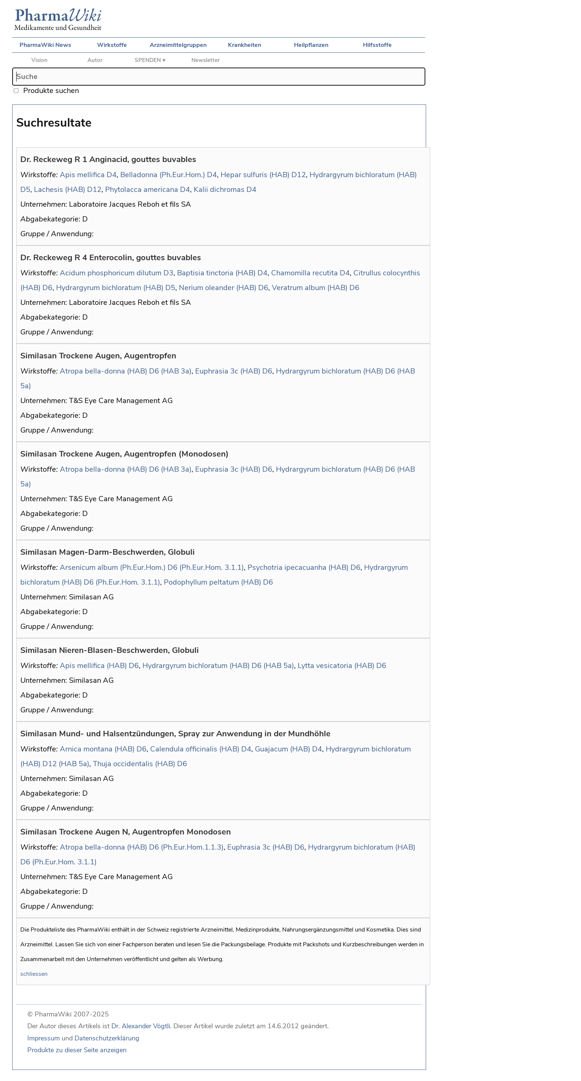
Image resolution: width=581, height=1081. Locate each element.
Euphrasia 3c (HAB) (227, 371)
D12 (298, 175)
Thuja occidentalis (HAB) (134, 764)
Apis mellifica (82, 175)
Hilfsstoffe (377, 45)
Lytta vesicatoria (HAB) (336, 666)
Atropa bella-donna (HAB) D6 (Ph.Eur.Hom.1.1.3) (142, 847)
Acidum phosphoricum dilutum (111, 273)
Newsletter (205, 60)
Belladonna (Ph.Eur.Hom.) (162, 175)
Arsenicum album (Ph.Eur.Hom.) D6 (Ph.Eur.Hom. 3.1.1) (152, 567)
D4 (112, 175)
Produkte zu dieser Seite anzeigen (77, 1050)
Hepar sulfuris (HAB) (255, 175)
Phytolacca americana (141, 189)
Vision (39, 60)
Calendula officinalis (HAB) (194, 749)
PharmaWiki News (45, 45)
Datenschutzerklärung (107, 1038)
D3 (168, 273)
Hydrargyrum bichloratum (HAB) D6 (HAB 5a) (218, 666)
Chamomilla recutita (304, 273)
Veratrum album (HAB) (309, 288)
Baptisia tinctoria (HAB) (216, 273)
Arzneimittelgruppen (178, 45)
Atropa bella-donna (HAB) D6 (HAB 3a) (125, 371)
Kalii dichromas (219, 189)
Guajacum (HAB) (282, 749)
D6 (47, 288)
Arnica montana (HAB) (97, 749)
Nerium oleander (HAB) (217, 288)
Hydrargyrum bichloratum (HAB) (363, 175)
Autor (95, 60)
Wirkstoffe (112, 45)
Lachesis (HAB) (59, 189)
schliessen (34, 974)
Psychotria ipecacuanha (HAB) (298, 567)
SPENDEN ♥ (150, 60)
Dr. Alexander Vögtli (140, 1026)
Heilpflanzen (311, 45)
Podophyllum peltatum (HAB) (212, 582)
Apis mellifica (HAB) (93, 666)
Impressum (43, 1038)
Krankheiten (244, 45)
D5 (25, 189)
